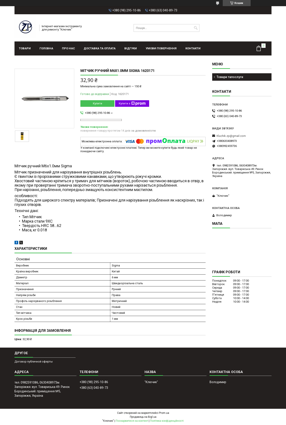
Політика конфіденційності (167, 420)
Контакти (193, 48)
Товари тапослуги (230, 77)
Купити (97, 103)
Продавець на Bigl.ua (143, 416)
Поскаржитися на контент (132, 420)
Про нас (68, 48)
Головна (46, 48)
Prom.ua (164, 412)
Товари (25, 48)
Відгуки (130, 48)
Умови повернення (161, 48)
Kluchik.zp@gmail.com (231, 136)
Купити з (132, 103)
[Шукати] (195, 28)
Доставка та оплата (100, 48)
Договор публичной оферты (33, 361)
